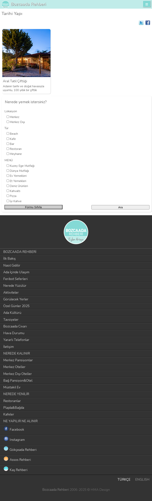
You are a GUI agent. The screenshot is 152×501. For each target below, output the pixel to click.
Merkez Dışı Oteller (17, 374)
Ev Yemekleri (18, 176)
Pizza (13, 196)
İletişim (8, 347)
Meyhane (16, 154)
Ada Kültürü (12, 313)
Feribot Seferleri (15, 279)
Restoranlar (12, 401)
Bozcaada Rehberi (28, 4)
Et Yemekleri (18, 181)
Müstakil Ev (11, 387)
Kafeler (8, 414)
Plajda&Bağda (13, 407)
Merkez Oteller (14, 367)
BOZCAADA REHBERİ (19, 252)
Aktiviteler (11, 292)
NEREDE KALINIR (16, 353)
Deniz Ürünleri (19, 186)
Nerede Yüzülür (14, 285)
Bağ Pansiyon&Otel (17, 380)
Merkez (14, 117)
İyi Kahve (16, 201)
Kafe (13, 139)
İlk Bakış (9, 258)
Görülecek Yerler (15, 299)
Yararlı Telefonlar (16, 340)
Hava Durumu (13, 333)
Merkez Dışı (17, 122)
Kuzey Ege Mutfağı (22, 166)
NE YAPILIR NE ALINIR (20, 421)
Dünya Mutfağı (19, 171)
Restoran (16, 149)
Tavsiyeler (11, 319)
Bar (12, 144)
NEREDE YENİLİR (16, 394)
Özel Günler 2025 (16, 306)
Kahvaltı (15, 191)
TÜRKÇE (123, 479)
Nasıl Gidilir (11, 265)
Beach (14, 134)
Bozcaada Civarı (15, 326)
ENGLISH (142, 479)
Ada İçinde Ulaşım (16, 272)
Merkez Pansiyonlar (18, 360)
